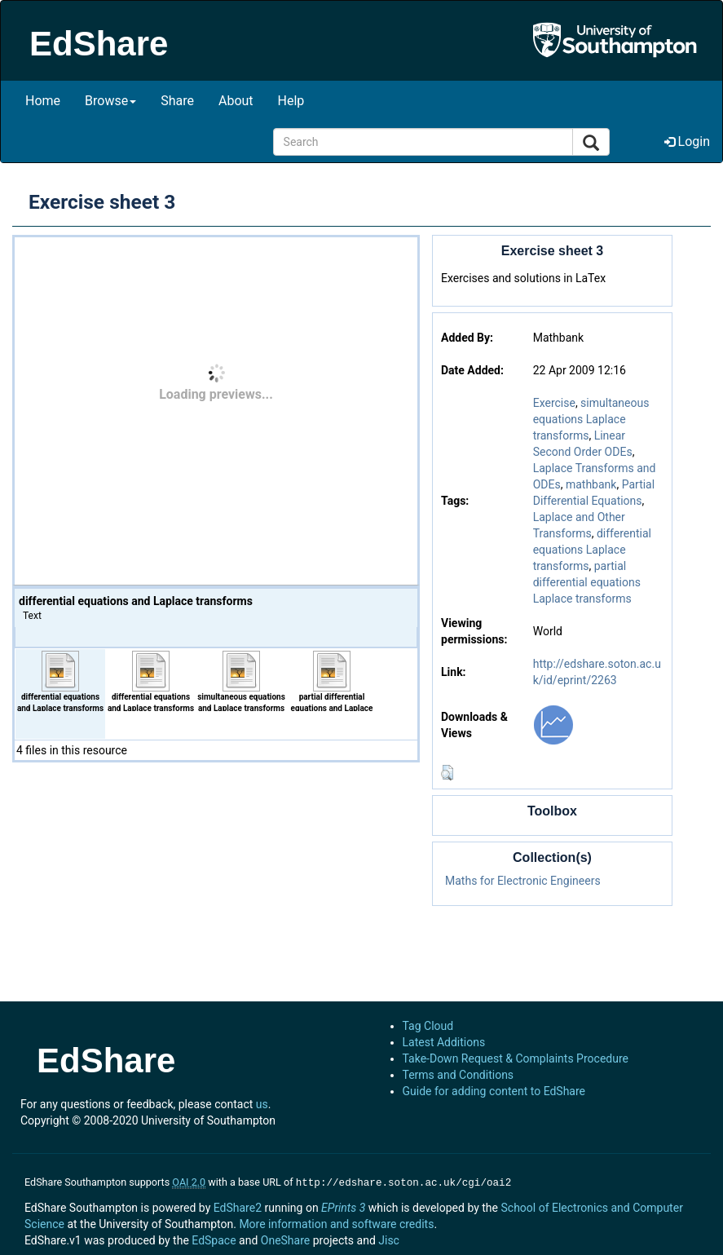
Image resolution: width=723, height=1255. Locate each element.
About (235, 100)
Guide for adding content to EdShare (494, 1091)
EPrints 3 (343, 1206)
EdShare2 (238, 1206)
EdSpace (214, 1238)
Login (687, 141)
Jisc (388, 1238)
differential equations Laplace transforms (592, 549)
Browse (110, 100)
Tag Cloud (428, 1025)
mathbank (591, 484)
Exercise (554, 402)
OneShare (285, 1238)
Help (291, 100)
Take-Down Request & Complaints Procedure (515, 1058)
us (262, 1104)
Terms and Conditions (458, 1074)
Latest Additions (444, 1042)
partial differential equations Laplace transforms (587, 582)
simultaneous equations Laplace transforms (591, 419)
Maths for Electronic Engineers (523, 880)
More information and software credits (336, 1222)
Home (42, 100)
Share (177, 100)
